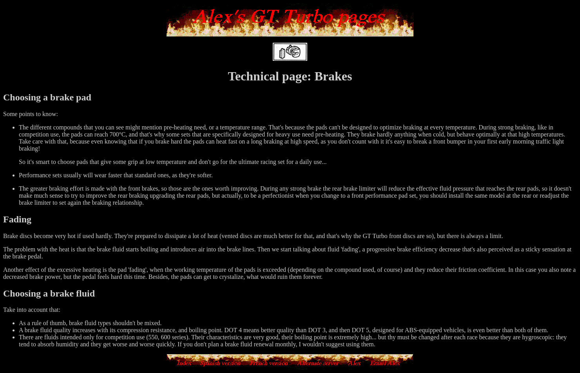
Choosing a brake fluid (49, 293)
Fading (17, 219)
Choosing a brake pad (47, 97)
